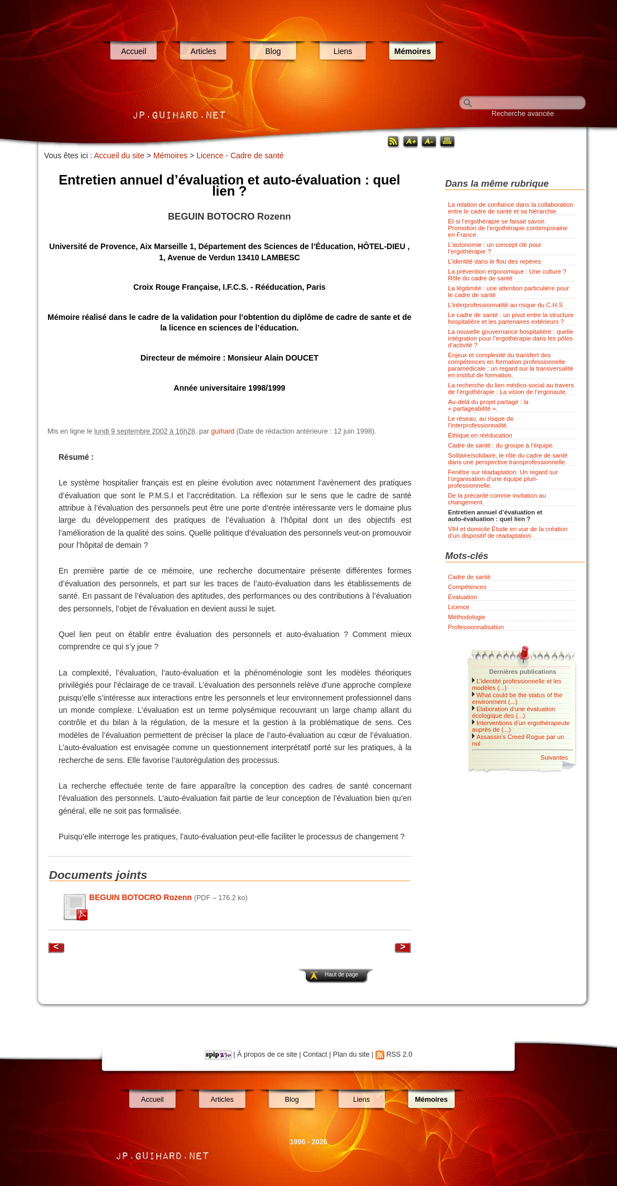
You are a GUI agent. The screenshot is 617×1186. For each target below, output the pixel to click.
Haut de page (341, 974)
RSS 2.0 (399, 1054)
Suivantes (554, 757)
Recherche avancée (522, 114)
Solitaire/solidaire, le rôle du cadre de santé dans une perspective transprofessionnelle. (508, 458)
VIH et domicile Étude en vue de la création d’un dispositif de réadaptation (508, 532)
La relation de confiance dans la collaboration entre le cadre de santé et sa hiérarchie (510, 208)
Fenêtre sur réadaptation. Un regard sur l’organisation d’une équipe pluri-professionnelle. (503, 479)
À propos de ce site (267, 1054)
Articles (203, 51)
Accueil (133, 51)
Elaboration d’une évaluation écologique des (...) (513, 712)
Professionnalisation (476, 627)
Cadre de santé (469, 576)
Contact (315, 1054)
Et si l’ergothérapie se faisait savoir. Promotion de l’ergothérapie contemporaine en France (508, 228)
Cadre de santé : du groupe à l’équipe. (501, 445)
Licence (459, 607)
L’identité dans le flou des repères (494, 261)
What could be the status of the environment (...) (517, 698)
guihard (222, 431)
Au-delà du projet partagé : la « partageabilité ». (488, 405)
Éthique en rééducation (480, 435)
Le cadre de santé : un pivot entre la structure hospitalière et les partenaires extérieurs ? (510, 318)
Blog (273, 51)
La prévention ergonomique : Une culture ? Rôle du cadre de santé (507, 274)
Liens (343, 51)
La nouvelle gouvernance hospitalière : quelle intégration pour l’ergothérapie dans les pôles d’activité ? (510, 338)
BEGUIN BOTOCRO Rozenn (140, 897)
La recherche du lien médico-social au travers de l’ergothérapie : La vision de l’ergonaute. (511, 388)
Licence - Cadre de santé (239, 155)
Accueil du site (119, 155)
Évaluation (462, 597)
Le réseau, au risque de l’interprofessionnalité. (481, 422)
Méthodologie (466, 617)
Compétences (467, 587)
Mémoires (412, 51)
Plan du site (351, 1054)
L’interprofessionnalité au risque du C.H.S (505, 305)
